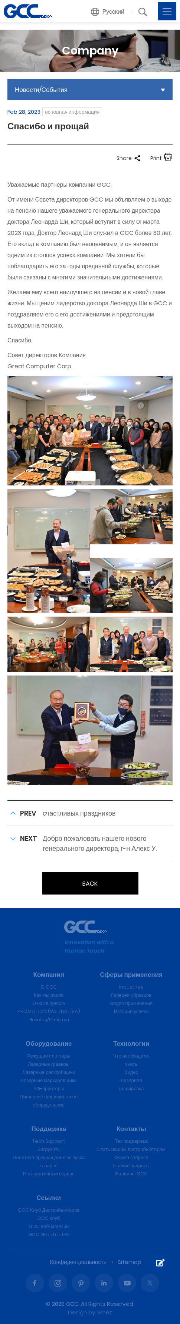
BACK (90, 883)
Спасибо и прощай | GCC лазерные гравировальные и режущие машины (28, 11)
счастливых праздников (79, 813)
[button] (108, 11)
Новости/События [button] (41, 89)
